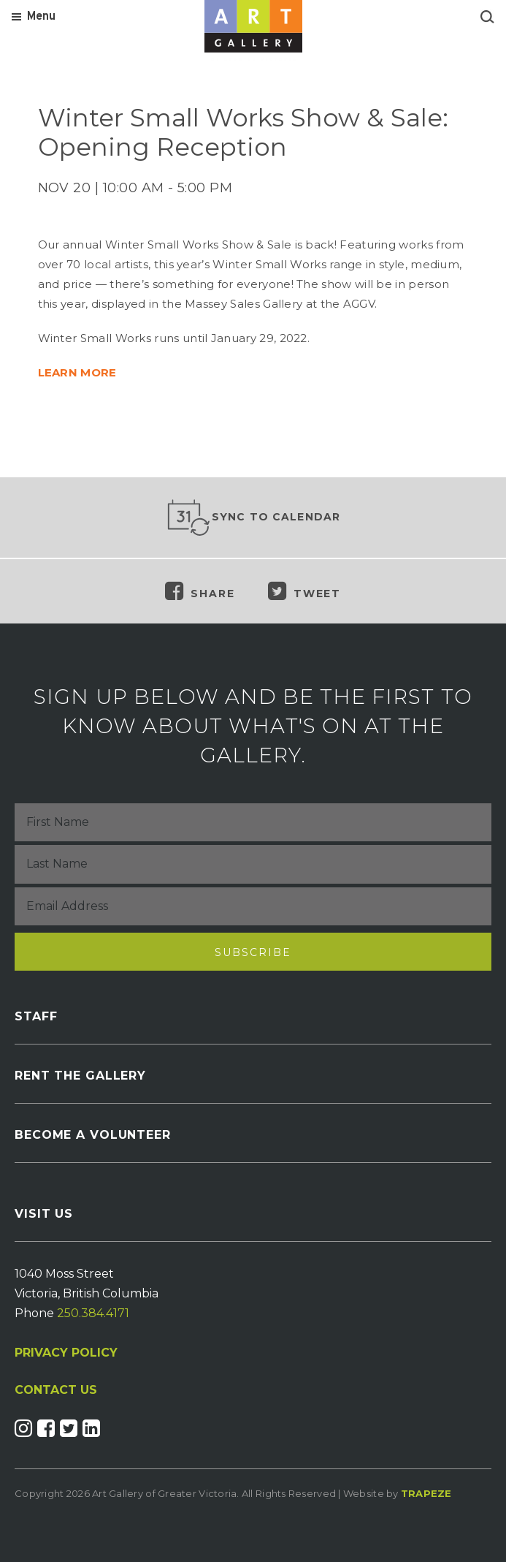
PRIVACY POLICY (66, 1353)
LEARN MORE (77, 372)
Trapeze (426, 1493)
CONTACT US (56, 1390)
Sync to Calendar (253, 517)
